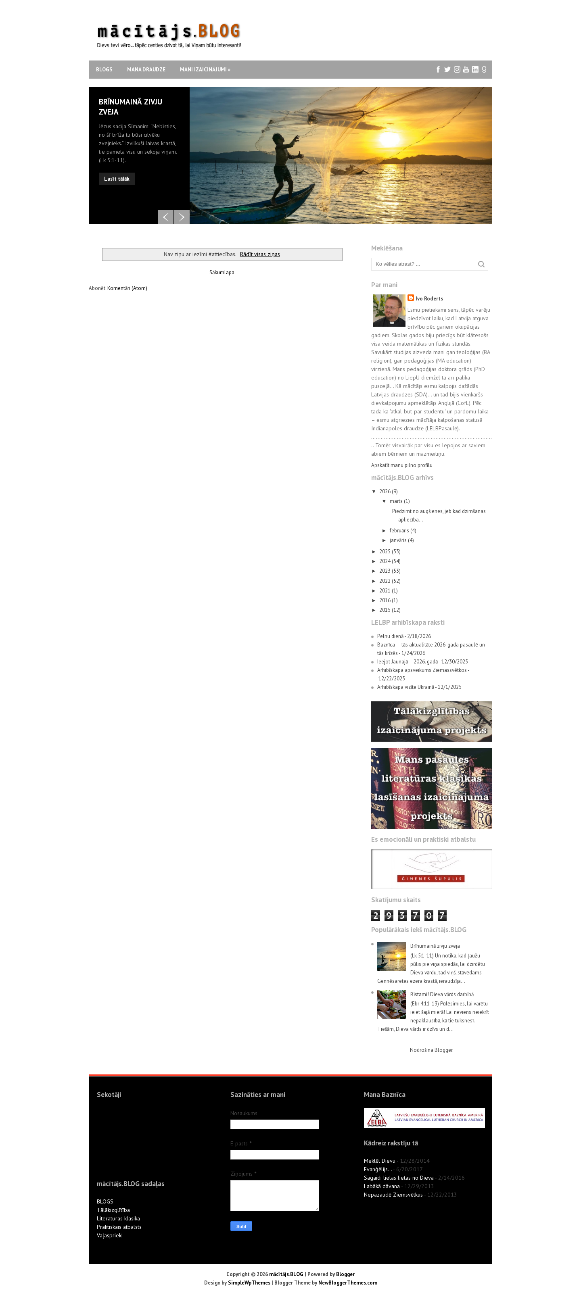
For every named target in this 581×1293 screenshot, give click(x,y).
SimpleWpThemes (249, 1282)
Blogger (443, 1050)
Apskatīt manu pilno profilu (402, 465)
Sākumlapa (221, 272)
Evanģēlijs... (378, 1169)
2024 (385, 561)
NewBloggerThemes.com (347, 1282)
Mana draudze (146, 69)
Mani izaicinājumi (205, 69)
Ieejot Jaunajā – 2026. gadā (407, 661)
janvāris (399, 540)
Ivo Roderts (429, 298)
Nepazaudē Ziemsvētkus (393, 1194)
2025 (385, 551)
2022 (385, 581)
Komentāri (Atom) (127, 288)
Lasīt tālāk (117, 170)
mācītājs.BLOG (286, 1274)
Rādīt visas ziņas (260, 254)
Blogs (104, 69)
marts (397, 501)
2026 (385, 491)
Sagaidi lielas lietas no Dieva (399, 1177)
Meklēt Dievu (379, 1160)
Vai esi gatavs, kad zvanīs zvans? (133, 107)
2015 (385, 610)
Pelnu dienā (390, 636)
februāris (400, 530)
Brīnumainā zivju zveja (435, 946)
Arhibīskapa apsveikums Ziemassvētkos (422, 670)
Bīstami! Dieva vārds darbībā (442, 994)
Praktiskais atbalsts (119, 1226)
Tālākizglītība (113, 1210)
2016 (385, 600)
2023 (385, 570)
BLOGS (105, 1201)
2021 (385, 590)
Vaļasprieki (110, 1235)
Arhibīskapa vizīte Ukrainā (405, 687)
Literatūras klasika (118, 1218)
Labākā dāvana (382, 1186)
